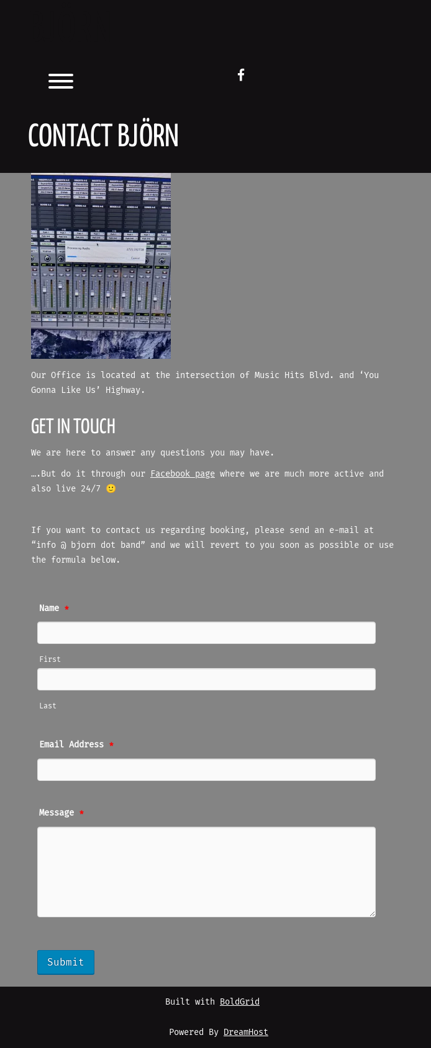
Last (48, 706)
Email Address (76, 744)
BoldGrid (240, 1002)
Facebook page (182, 474)
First (50, 659)
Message (61, 813)
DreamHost (246, 1032)
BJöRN (69, 30)
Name (54, 608)
